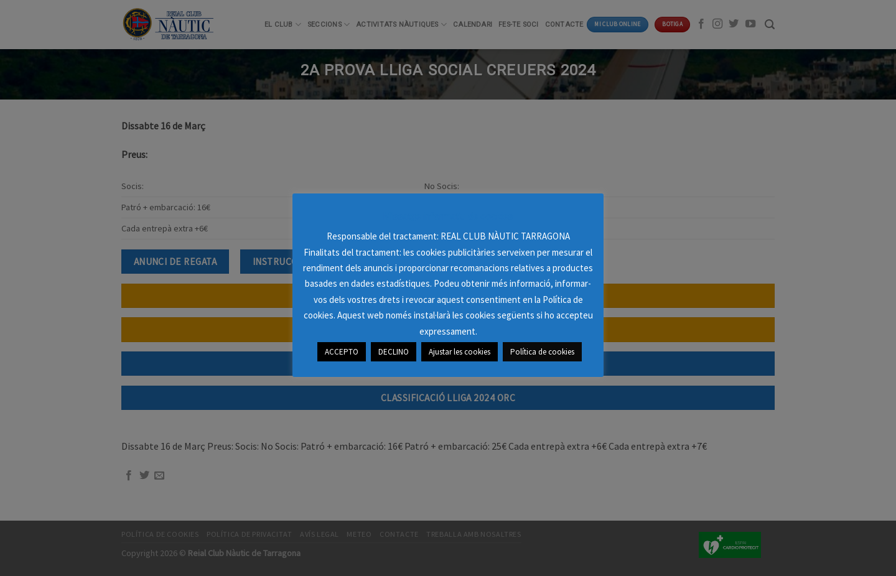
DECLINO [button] (393, 351)
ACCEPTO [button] (341, 351)
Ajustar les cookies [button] (459, 351)
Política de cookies (542, 351)
